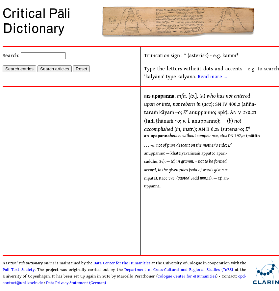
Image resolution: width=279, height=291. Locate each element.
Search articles (54, 68)
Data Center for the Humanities (121, 263)
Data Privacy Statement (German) (76, 282)
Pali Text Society (19, 269)
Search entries (19, 68)
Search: (34, 56)
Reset (81, 68)
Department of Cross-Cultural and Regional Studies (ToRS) (178, 269)
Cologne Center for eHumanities (187, 276)
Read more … (212, 77)
